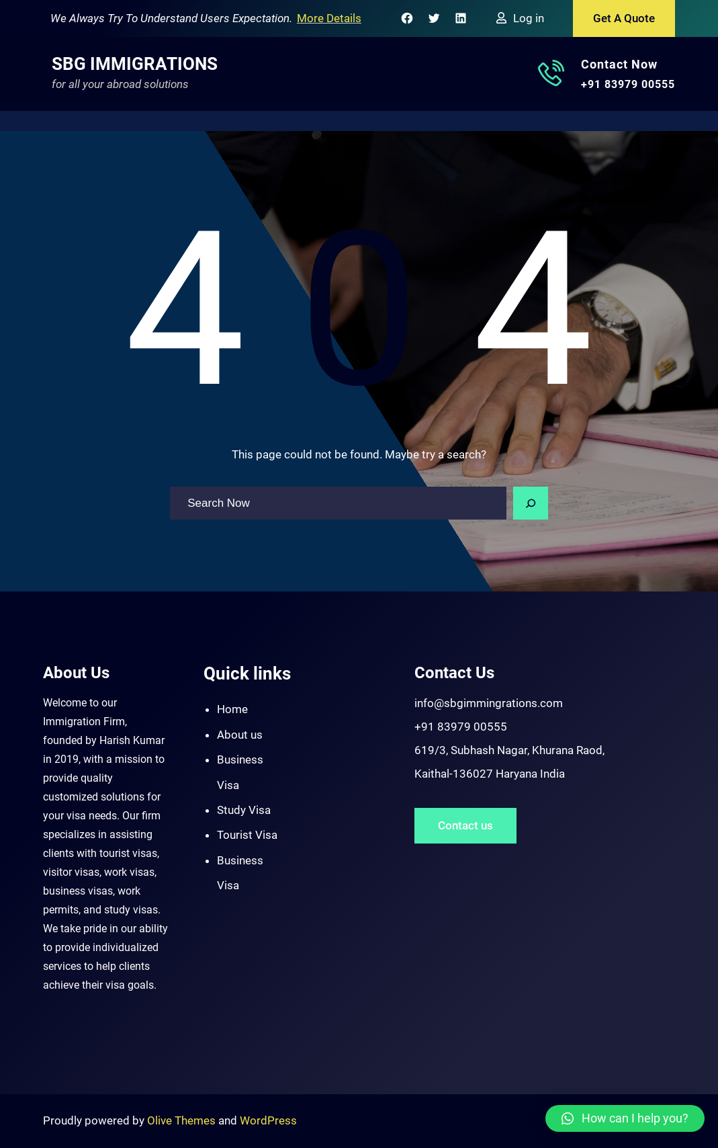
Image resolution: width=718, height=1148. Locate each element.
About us (240, 734)
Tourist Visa (247, 835)
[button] (625, 1118)
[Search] (530, 503)
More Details (329, 18)
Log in (528, 18)
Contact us (465, 825)
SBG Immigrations (135, 64)
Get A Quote (624, 18)
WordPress (268, 1120)
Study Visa (244, 810)
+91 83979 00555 (628, 84)
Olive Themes (182, 1120)
